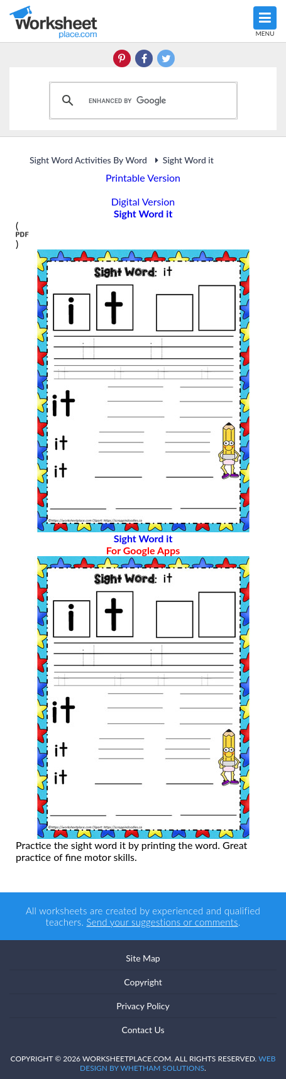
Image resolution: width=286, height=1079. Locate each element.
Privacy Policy (142, 1005)
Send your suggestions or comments (162, 922)
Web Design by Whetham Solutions (177, 1063)
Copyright (143, 982)
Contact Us (142, 1029)
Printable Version (143, 177)
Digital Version (143, 201)
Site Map (143, 958)
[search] (141, 100)
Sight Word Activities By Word (88, 160)
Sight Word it (182, 160)
